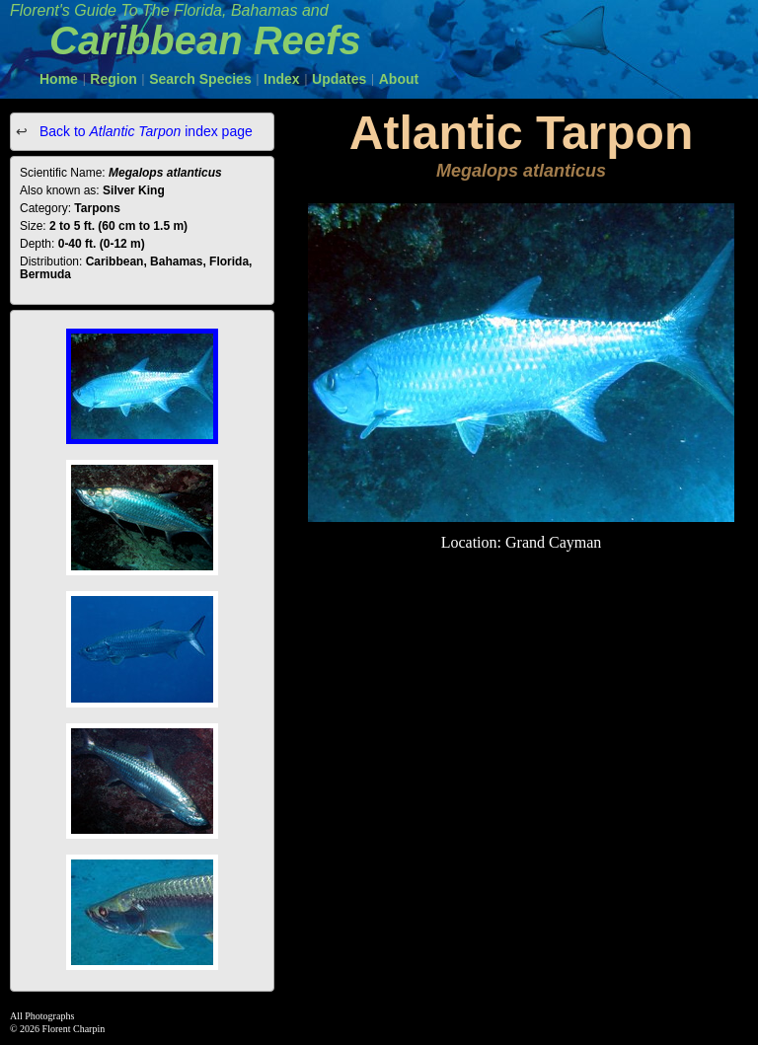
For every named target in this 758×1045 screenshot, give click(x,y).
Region (113, 79)
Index (282, 79)
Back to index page (144, 131)
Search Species (200, 79)
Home (58, 79)
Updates (339, 79)
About (398, 79)
